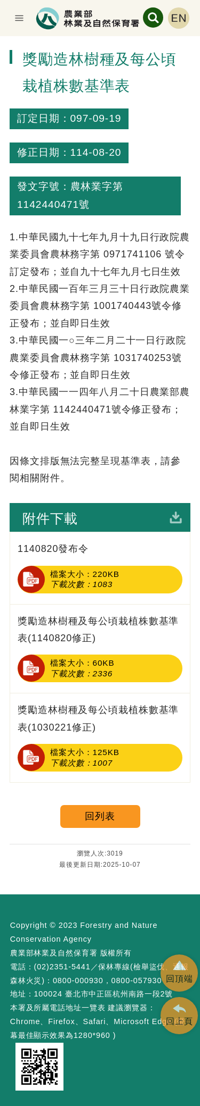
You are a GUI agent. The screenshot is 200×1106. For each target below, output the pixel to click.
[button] (179, 973)
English (178, 18)
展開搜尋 (153, 17)
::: (5, 44)
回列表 (100, 816)
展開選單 (19, 18)
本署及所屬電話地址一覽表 (58, 1007)
